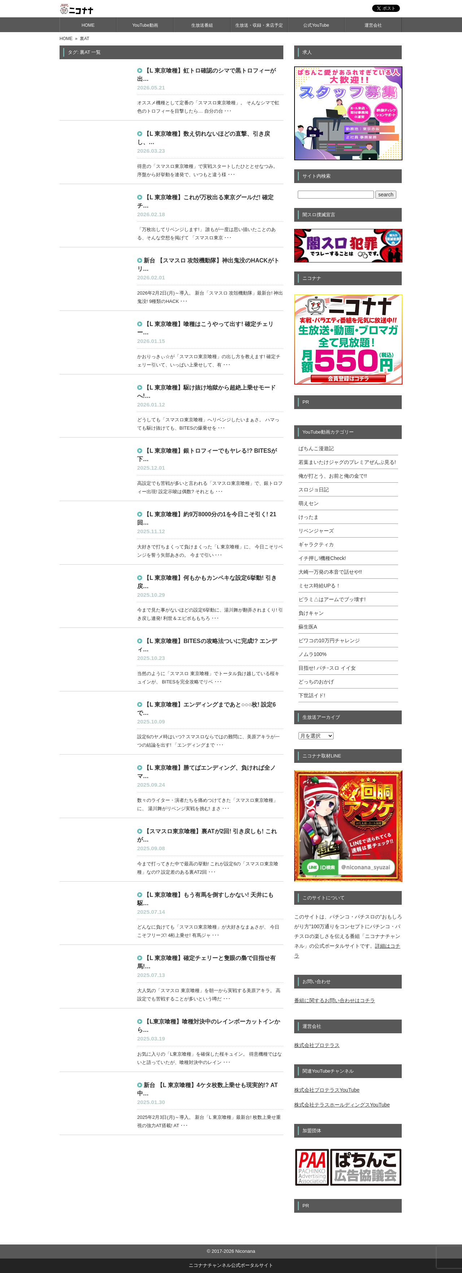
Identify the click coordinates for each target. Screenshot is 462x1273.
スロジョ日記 (313, 489)
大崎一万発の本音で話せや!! (330, 572)
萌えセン (308, 503)
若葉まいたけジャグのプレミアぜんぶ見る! (347, 462)
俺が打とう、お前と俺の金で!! (332, 476)
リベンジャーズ (316, 531)
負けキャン (311, 613)
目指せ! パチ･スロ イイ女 (327, 668)
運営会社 (373, 25)
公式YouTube (316, 25)
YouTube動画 (145, 25)
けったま (308, 517)
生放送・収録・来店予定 (259, 25)
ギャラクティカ (316, 544)
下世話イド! (311, 695)
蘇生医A (307, 627)
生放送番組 (202, 25)
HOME (88, 25)
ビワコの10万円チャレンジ (329, 640)
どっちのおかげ (316, 682)
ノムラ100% (312, 654)
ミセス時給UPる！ (319, 585)
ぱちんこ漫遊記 (316, 448)
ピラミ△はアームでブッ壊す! (332, 599)
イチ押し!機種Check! (322, 558)
